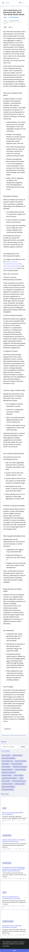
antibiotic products (9, 268)
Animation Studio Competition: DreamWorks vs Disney (12, 926)
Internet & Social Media (20, 767)
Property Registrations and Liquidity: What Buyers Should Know (13, 840)
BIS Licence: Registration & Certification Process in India (11, 897)
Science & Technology (8, 772)
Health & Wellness (14, 17)
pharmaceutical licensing (12, 266)
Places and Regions (7, 789)
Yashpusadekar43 (7, 820)
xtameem (5, 934)
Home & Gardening (7, 769)
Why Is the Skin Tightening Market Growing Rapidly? (12, 813)
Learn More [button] (6, 946)
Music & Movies (18, 775)
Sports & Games (20, 784)
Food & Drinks (6, 767)
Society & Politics (7, 784)
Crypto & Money (17, 755)
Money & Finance (7, 775)
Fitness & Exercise (16, 764)
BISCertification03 (7, 906)
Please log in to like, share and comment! (14, 735)
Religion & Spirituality (18, 781)
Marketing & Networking (9, 778)
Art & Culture (6, 755)
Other (21, 778)
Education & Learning (8, 758)
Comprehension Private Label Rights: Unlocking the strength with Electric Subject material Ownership (13, 869)
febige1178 (5, 878)
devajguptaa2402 (14, 20)
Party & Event (6, 781)
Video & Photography (8, 787)
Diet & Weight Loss (7, 761)
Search (23, 746)
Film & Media (5, 764)
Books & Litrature (20, 761)
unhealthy (8, 729)
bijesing (5, 849)
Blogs (5, 17)
